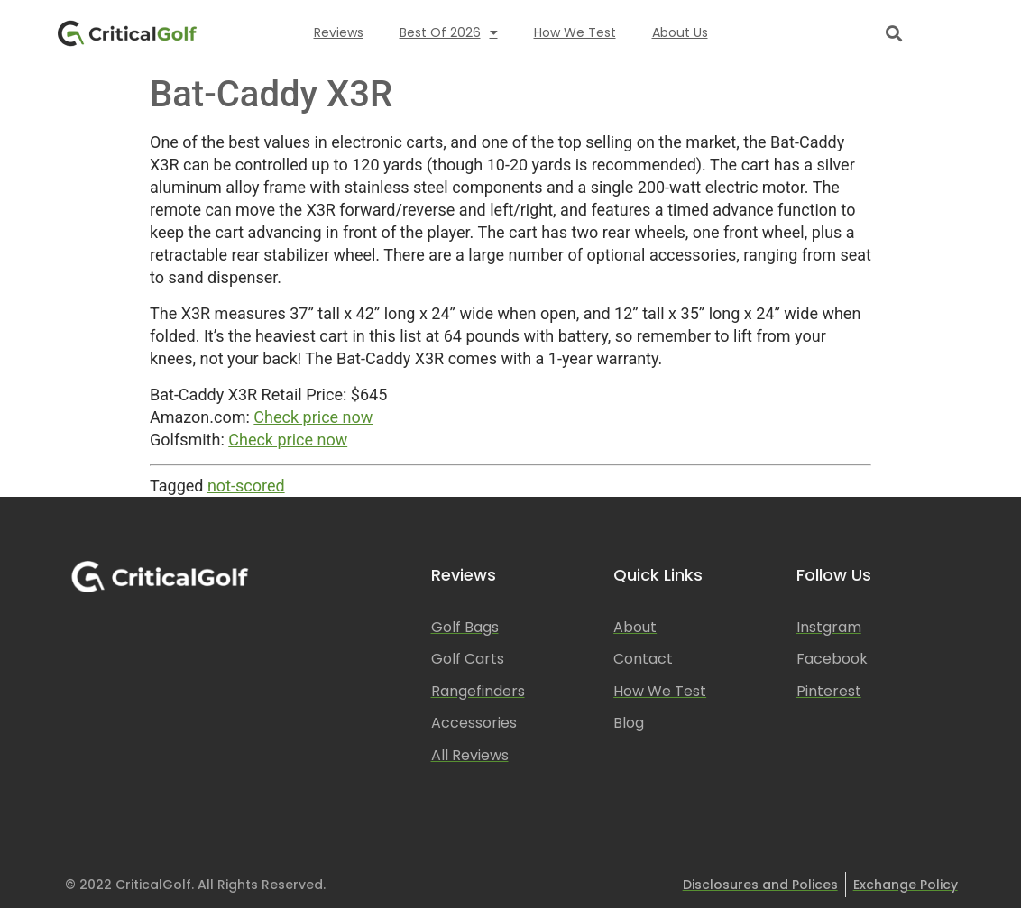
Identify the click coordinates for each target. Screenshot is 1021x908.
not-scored (246, 485)
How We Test (575, 32)
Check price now (313, 417)
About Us (680, 32)
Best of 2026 (449, 32)
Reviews (338, 32)
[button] (893, 33)
